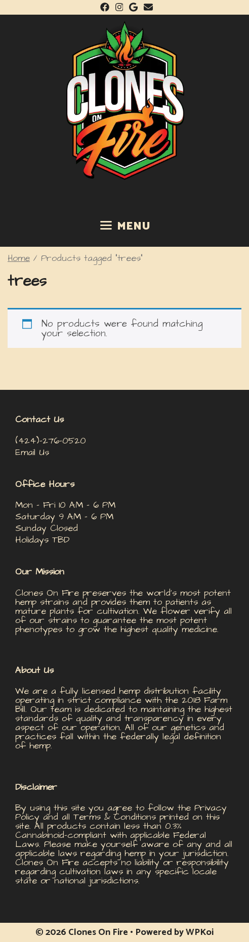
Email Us (32, 452)
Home (19, 258)
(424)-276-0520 (50, 440)
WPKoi (200, 932)
